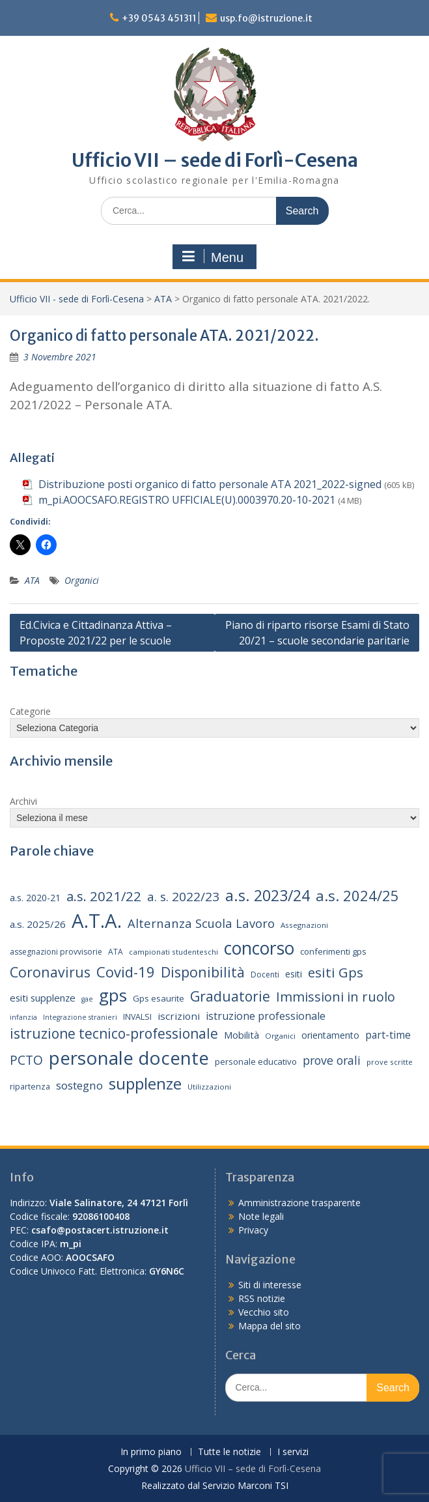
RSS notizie (261, 1298)
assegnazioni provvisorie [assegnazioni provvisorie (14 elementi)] (56, 951)
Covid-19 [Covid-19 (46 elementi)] (125, 971)
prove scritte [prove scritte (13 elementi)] (390, 1062)
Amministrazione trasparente (299, 1202)
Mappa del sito (269, 1326)
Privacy (253, 1230)
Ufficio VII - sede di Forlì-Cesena (77, 299)
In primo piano (151, 1452)
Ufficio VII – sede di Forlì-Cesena (215, 160)
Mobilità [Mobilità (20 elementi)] (241, 1034)
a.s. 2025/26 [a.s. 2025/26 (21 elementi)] (38, 924)
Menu (212, 257)
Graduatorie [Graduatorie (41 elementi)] (230, 996)
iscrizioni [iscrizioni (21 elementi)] (179, 1015)
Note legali (261, 1216)
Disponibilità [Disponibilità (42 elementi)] (203, 971)
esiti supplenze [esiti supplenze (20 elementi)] (43, 997)
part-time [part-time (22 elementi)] (388, 1035)
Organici (81, 580)
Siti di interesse (269, 1284)
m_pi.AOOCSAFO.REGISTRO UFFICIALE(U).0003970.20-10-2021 (186, 500)
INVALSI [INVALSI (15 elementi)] (137, 1016)
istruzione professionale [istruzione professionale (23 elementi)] (265, 1016)
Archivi (23, 801)
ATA (163, 299)
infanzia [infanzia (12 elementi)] (23, 1017)
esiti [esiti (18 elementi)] (293, 974)
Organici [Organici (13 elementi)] (280, 1036)
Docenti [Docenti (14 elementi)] (265, 974)
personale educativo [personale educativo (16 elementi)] (256, 1061)
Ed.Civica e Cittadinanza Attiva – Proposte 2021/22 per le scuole (96, 633)
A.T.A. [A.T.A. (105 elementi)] (97, 921)
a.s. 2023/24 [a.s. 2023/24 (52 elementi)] (267, 895)
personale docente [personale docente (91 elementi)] (129, 1057)
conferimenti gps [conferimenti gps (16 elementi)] (333, 951)
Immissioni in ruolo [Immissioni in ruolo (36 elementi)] (335, 996)
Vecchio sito (263, 1312)
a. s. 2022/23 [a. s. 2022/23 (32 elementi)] (183, 896)
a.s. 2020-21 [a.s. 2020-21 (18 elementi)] (35, 897)
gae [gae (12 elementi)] (87, 999)
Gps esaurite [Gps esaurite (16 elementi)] (158, 998)
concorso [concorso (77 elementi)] (259, 948)
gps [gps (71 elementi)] (113, 995)
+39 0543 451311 (159, 18)
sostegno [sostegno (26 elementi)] (79, 1085)
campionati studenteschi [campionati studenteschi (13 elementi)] (173, 952)
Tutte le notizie (229, 1452)
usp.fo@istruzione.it (266, 18)
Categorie (30, 711)
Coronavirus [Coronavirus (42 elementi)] (50, 971)
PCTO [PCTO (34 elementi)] (26, 1060)
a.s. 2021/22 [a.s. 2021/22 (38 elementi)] (103, 896)
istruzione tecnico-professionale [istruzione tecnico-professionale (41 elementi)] (114, 1033)
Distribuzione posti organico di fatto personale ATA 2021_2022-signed (209, 484)
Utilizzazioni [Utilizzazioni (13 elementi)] (209, 1086)
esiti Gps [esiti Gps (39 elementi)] (335, 972)
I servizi (293, 1452)
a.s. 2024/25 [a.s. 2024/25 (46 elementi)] (357, 895)
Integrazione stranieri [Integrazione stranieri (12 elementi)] (80, 1017)
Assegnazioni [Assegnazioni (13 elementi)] (304, 925)
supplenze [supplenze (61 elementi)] (145, 1083)
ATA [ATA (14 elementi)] (115, 951)
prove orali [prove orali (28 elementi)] (332, 1060)
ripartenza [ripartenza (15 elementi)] (30, 1086)
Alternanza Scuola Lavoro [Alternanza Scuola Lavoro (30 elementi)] (201, 923)
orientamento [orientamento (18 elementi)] (330, 1035)
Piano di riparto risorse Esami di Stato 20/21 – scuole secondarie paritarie (317, 633)
